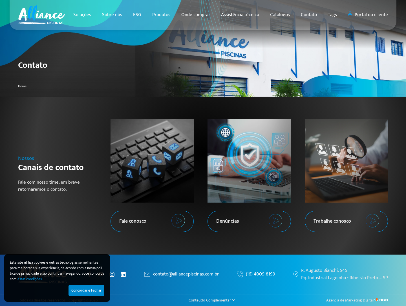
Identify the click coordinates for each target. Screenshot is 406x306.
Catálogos (280, 15)
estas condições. (30, 279)
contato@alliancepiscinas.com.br (186, 274)
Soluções (82, 15)
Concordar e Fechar (86, 290)
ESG (137, 15)
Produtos (161, 15)
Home (22, 86)
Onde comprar (195, 15)
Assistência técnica (240, 15)
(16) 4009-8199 (260, 274)
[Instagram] (112, 274)
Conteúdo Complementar (212, 300)
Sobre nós (112, 15)
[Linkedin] (123, 274)
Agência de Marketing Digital (350, 300)
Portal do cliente (368, 15)
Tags (332, 15)
